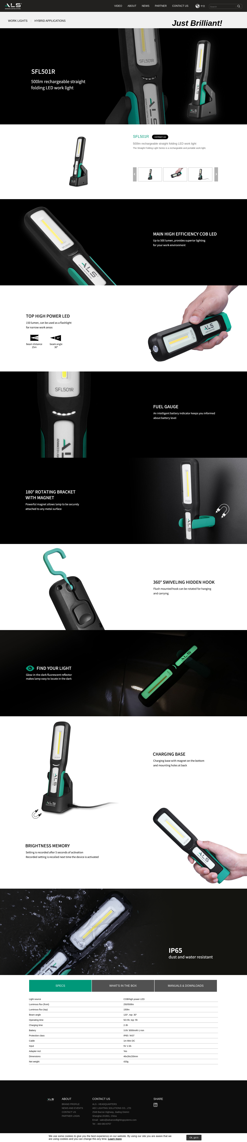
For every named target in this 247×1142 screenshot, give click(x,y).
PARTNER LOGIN (71, 1116)
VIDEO (118, 6)
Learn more (115, 1139)
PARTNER (161, 6)
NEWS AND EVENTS (72, 1108)
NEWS (145, 6)
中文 (203, 6)
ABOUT (132, 6)
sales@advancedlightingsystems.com (118, 1120)
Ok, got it (194, 1137)
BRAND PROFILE (71, 1104)
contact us (160, 137)
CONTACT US (180, 6)
